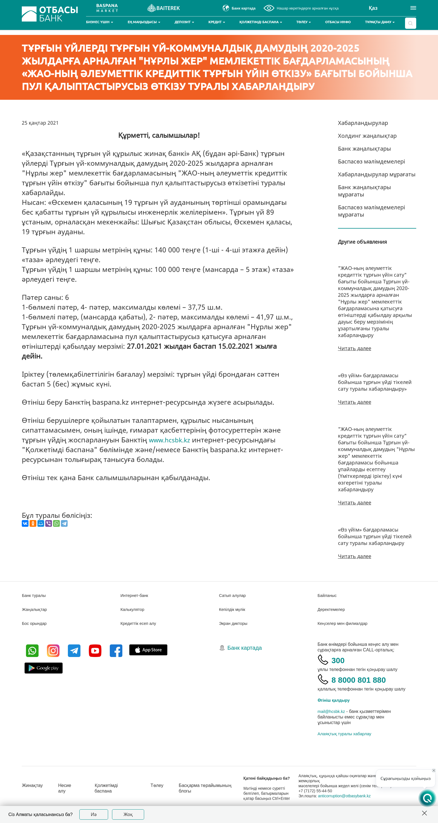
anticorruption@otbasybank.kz (349, 796)
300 (340, 659)
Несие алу (68, 788)
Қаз (373, 8)
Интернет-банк (135, 595)
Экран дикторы (234, 623)
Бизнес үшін (99, 22)
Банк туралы (35, 595)
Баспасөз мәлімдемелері (371, 161)
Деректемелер (332, 609)
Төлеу (303, 22)
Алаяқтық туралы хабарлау (344, 733)
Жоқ (128, 814)
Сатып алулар (233, 595)
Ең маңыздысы (144, 22)
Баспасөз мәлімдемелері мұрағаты (371, 210)
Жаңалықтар (35, 609)
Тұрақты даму (380, 22)
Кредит (216, 22)
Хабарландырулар (363, 123)
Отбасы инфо (338, 22)
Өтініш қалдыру (335, 700)
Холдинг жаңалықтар (367, 135)
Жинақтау (33, 785)
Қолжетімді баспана (260, 22)
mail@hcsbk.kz (333, 711)
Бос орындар (35, 623)
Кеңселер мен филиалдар (345, 623)
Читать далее (354, 348)
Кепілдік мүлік (233, 609)
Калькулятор (133, 609)
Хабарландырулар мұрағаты (377, 174)
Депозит (184, 22)
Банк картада (244, 648)
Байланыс (328, 595)
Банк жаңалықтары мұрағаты (364, 190)
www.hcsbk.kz (172, 439)
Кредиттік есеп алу (140, 623)
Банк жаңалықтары (364, 148)
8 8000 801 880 (365, 679)
